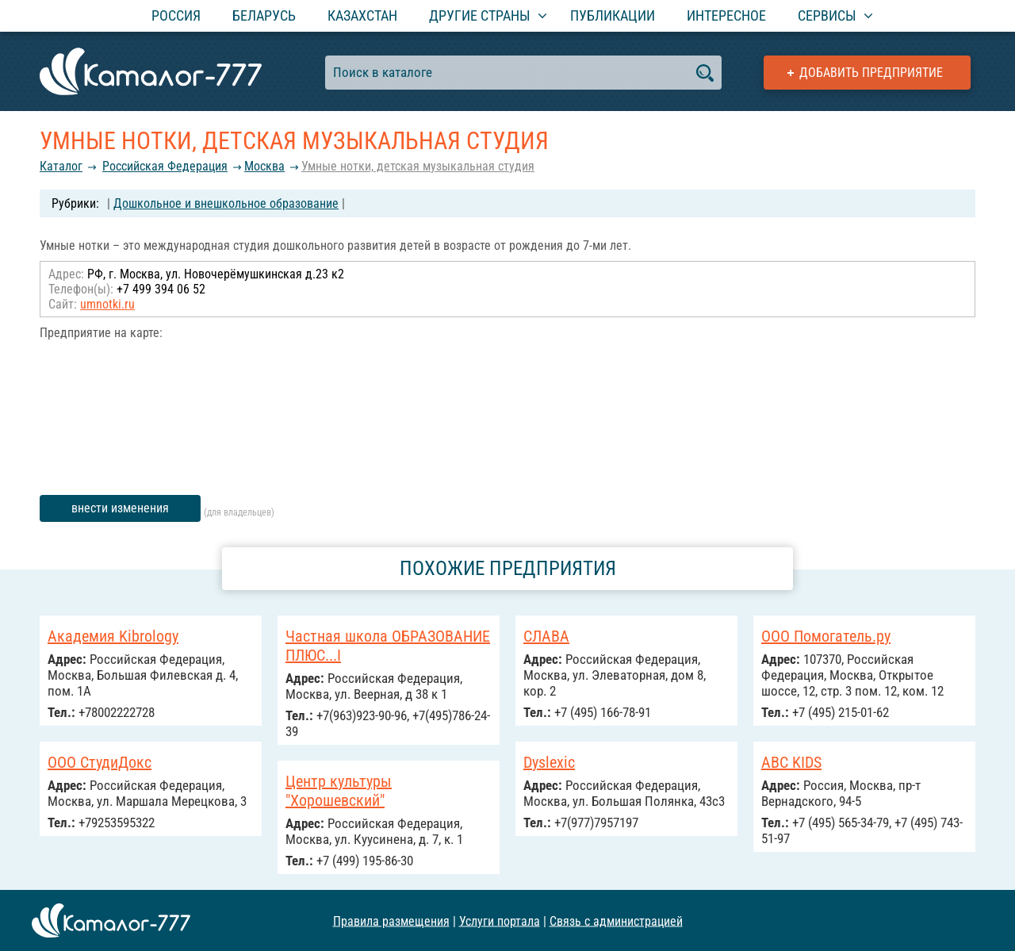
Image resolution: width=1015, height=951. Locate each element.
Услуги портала (499, 920)
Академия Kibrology (113, 636)
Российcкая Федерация (165, 166)
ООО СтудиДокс (99, 762)
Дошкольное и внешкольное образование (226, 203)
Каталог (61, 166)
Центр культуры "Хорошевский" (338, 791)
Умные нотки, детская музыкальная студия (417, 166)
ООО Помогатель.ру (826, 636)
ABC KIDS (791, 762)
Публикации (612, 15)
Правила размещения (391, 920)
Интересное (726, 15)
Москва (264, 166)
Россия (176, 15)
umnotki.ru (107, 304)
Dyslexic (549, 762)
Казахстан (362, 15)
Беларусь (264, 15)
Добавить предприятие (871, 72)
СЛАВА (546, 636)
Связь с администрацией (616, 920)
